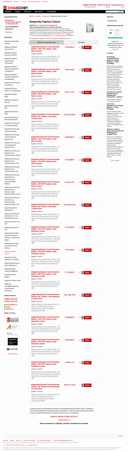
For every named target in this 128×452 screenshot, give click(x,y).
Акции (12, 440)
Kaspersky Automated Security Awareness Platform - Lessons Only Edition (12, 236)
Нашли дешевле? (64, 38)
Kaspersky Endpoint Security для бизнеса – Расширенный (12, 77)
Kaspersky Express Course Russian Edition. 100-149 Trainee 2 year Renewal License (45, 319)
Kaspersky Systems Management (11, 209)
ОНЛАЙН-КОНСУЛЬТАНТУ (59, 33)
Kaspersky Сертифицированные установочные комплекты (12, 287)
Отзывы (23, 1)
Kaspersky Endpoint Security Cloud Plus (11, 54)
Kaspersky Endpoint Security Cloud (11, 48)
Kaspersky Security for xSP (12, 229)
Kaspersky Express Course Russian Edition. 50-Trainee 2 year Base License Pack (45, 206)
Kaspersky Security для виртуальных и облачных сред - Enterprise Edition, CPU (12, 201)
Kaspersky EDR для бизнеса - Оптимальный (12, 89)
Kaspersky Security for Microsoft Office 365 (12, 118)
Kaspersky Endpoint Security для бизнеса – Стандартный (12, 69)
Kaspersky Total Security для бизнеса (12, 84)
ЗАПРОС (32, 35)
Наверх (120, 436)
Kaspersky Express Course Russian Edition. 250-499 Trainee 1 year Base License (45, 94)
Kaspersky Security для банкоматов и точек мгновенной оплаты (12, 216)
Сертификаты (7, 1)
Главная (31, 16)
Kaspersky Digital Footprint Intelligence (11, 270)
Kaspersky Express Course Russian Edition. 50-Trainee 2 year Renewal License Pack (45, 387)
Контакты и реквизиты (44, 440)
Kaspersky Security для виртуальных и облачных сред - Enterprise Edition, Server (12, 191)
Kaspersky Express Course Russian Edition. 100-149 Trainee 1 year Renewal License (45, 229)
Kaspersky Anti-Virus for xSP (12, 223)
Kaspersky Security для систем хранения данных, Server (12, 145)
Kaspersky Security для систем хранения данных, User (12, 137)
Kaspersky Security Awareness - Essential (12, 258)
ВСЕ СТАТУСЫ (12, 354)
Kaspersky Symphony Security (11, 101)
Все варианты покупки (37, 38)
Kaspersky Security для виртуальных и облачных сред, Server (12, 161)
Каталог (38, 16)
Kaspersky (46, 16)
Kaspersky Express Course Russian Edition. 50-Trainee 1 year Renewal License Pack (45, 296)
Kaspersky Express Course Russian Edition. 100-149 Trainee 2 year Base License (45, 139)
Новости (18, 440)
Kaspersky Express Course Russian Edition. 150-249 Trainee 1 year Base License (45, 71)
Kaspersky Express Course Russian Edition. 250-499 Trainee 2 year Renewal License (45, 364)
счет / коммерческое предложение (46, 25)
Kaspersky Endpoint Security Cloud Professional (11, 61)
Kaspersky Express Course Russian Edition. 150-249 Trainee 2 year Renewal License (45, 341)
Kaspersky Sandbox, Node (11, 95)
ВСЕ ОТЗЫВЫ (115, 160)
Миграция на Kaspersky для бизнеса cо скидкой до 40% (13, 22)
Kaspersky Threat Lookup (13, 280)
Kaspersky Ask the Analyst (10, 276)
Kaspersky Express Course (10, 253)
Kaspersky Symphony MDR (11, 113)
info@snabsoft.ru (117, 5)
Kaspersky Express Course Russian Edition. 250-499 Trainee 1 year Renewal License (45, 274)
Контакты (45, 1)
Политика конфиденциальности (63, 440)
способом (52, 35)
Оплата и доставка (34, 1)
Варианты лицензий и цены (46, 42)
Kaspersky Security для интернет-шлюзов (12, 130)
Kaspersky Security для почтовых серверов (12, 124)
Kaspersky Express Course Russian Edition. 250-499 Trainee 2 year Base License (45, 184)
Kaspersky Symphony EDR (11, 107)
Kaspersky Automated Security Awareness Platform (12, 246)
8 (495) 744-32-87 (103, 5)
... (79, 442)
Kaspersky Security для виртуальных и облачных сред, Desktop (12, 153)
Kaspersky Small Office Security (12, 42)
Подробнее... (9, 32)
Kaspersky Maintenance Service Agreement (12, 264)
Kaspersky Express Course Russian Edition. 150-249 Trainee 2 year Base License (45, 161)
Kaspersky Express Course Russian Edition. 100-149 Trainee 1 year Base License (45, 49)
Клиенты (16, 1)
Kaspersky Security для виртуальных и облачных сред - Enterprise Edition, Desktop (12, 179)
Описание (81, 42)
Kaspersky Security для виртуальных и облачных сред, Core (12, 169)
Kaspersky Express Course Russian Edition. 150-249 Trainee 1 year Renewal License (45, 251)
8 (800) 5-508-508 (89, 5)
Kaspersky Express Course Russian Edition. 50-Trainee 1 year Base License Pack (45, 116)
